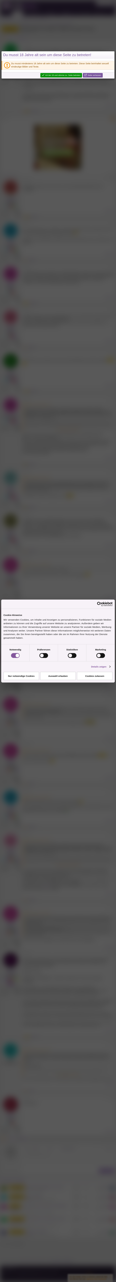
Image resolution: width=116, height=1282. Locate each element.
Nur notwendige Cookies (21, 676)
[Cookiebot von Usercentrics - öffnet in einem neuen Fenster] (99, 604)
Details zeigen (98, 666)
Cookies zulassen (94, 676)
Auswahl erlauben (58, 676)
